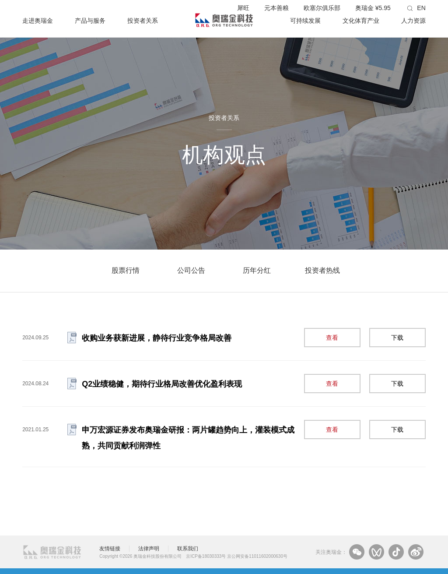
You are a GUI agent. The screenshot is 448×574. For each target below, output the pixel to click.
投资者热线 (322, 270)
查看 (332, 337)
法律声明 (148, 549)
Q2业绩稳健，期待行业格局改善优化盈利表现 (162, 384)
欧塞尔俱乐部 (322, 7)
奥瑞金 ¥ (373, 7)
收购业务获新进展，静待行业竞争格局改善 (156, 338)
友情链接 (109, 549)
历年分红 (257, 270)
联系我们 (187, 549)
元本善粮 (276, 7)
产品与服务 (90, 20)
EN (421, 7)
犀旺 (243, 7)
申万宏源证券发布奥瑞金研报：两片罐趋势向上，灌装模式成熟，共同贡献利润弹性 (188, 438)
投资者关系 (142, 20)
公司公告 (191, 270)
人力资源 (413, 20)
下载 (397, 337)
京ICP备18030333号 (206, 556)
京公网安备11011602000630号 (257, 556)
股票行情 (126, 270)
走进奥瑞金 (37, 20)
